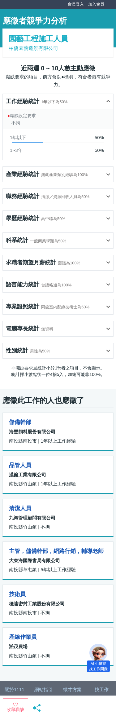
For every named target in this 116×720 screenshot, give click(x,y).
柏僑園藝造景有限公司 (33, 48)
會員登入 (76, 4)
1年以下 (18, 137)
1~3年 (16, 150)
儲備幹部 (20, 422)
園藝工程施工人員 (38, 38)
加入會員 (96, 4)
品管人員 (20, 465)
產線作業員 (23, 637)
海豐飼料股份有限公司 (32, 431)
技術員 (17, 594)
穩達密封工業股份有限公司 (37, 603)
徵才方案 (72, 689)
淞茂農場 (18, 646)
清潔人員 (20, 508)
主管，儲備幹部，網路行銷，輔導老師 (56, 551)
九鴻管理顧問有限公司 (32, 517)
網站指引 (43, 689)
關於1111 (14, 689)
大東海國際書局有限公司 (34, 560)
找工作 (102, 689)
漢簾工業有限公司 (27, 474)
